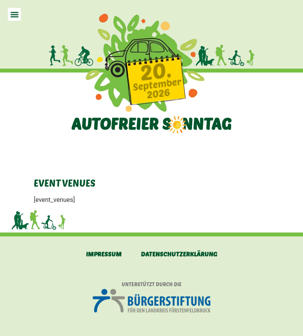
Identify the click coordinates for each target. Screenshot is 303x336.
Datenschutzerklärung (179, 254)
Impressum (104, 254)
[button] (14, 14)
